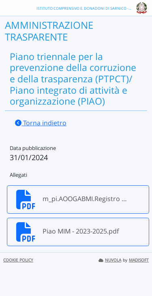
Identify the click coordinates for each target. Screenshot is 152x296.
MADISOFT (139, 260)
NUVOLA (109, 260)
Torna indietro (40, 122)
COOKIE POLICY (18, 260)
